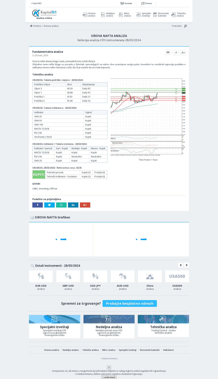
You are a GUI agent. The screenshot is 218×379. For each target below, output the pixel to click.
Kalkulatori (168, 350)
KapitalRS (37, 3)
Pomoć (148, 3)
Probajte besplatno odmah (129, 303)
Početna (37, 25)
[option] (40, 281)
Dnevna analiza (92, 14)
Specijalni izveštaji (145, 14)
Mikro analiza (127, 14)
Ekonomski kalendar (163, 14)
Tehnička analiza (181, 14)
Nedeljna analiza (110, 14)
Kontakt (128, 3)
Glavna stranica (109, 358)
